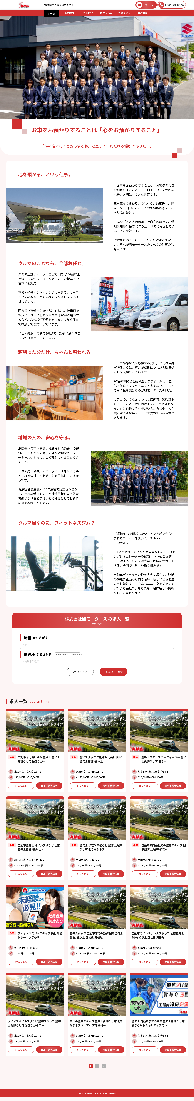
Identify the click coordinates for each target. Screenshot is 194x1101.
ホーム (51, 13)
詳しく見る (21, 786)
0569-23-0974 (174, 5)
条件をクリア (77, 671)
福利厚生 (70, 13)
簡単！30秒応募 (49, 786)
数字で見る (106, 13)
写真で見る (124, 13)
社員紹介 (88, 13)
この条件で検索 (115, 671)
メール (149, 5)
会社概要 (142, 13)
